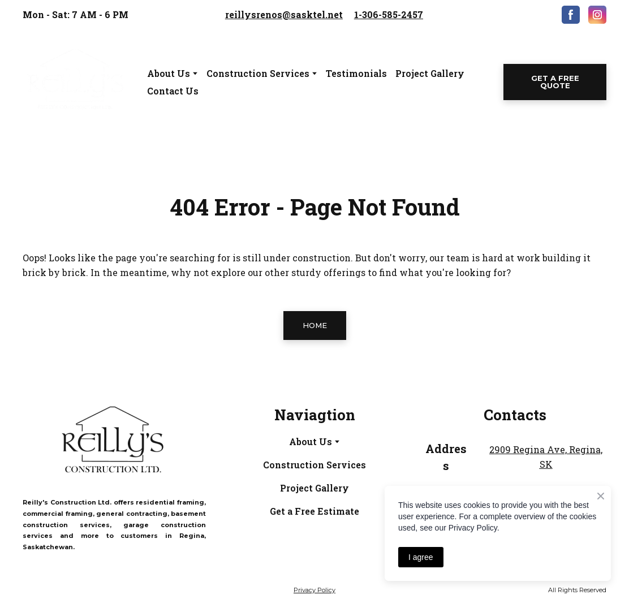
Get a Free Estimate (314, 511)
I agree (420, 557)
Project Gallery (429, 73)
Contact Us (173, 91)
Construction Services (314, 465)
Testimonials (356, 73)
